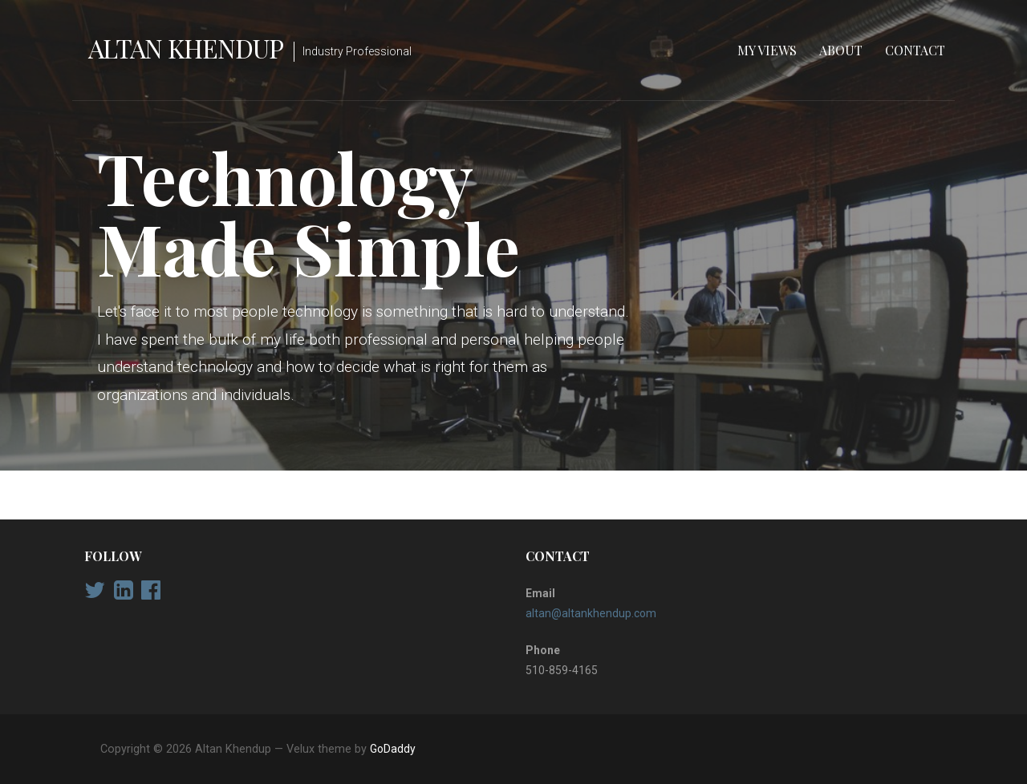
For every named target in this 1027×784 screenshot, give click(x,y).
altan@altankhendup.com (591, 613)
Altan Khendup (186, 47)
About (841, 50)
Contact (915, 50)
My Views (767, 50)
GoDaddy (393, 748)
